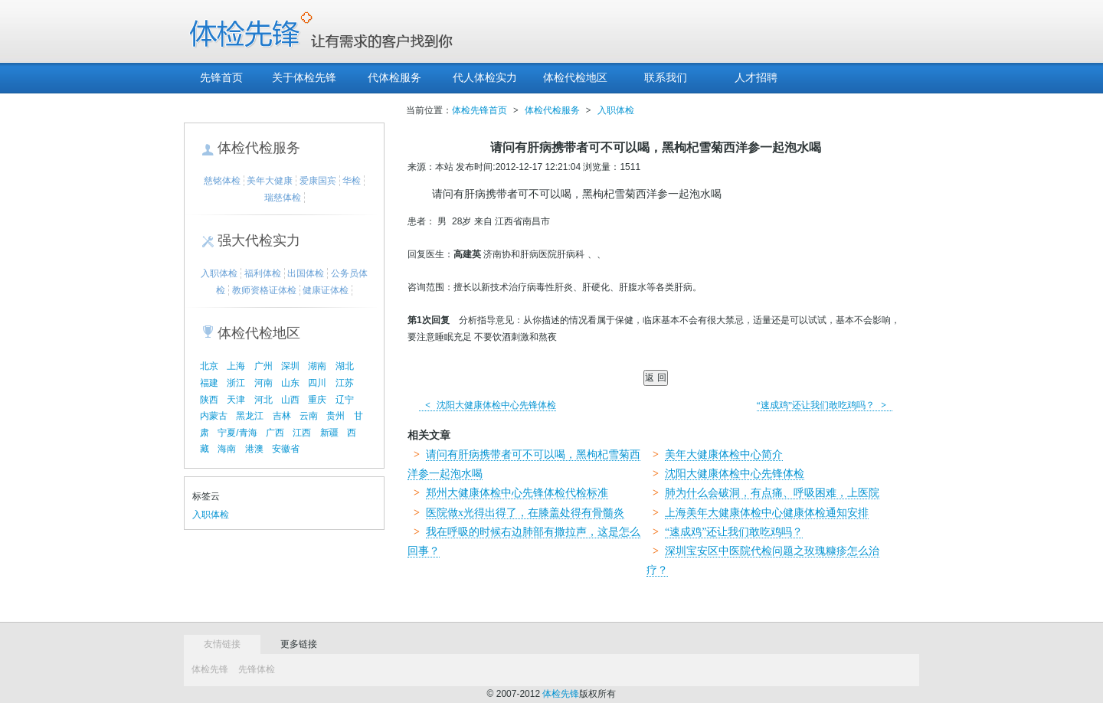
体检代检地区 (575, 77)
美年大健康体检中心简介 (724, 454)
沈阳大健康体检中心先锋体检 (487, 405)
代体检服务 (394, 77)
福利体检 (262, 273)
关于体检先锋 (304, 77)
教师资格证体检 (264, 290)
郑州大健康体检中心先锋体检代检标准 (517, 493)
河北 (263, 399)
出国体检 (305, 273)
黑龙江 (249, 415)
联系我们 (665, 77)
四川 (317, 383)
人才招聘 (756, 77)
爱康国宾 (317, 180)
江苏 (344, 383)
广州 (263, 366)
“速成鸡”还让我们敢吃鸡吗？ (825, 405)
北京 (209, 366)
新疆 (329, 432)
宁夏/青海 (237, 432)
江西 (302, 432)
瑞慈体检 (282, 197)
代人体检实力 (485, 77)
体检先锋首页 (479, 110)
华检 (351, 180)
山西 (290, 399)
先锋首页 (221, 77)
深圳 (290, 366)
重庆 (317, 399)
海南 (227, 448)
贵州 (335, 415)
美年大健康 (270, 180)
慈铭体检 (222, 180)
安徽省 (285, 448)
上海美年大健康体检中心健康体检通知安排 (767, 512)
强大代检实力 (259, 240)
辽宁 (344, 399)
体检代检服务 (259, 147)
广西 (275, 432)
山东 (290, 383)
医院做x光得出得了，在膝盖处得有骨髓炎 (525, 512)
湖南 (317, 366)
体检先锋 (209, 669)
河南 (263, 383)
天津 (236, 399)
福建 (209, 383)
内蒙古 (213, 415)
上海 (236, 366)
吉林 (282, 415)
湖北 (344, 366)
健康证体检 (326, 290)
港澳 (254, 448)
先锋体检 (256, 669)
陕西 (209, 399)
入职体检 (219, 273)
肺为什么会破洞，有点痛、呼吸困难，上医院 (772, 493)
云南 (308, 415)
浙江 (236, 383)
